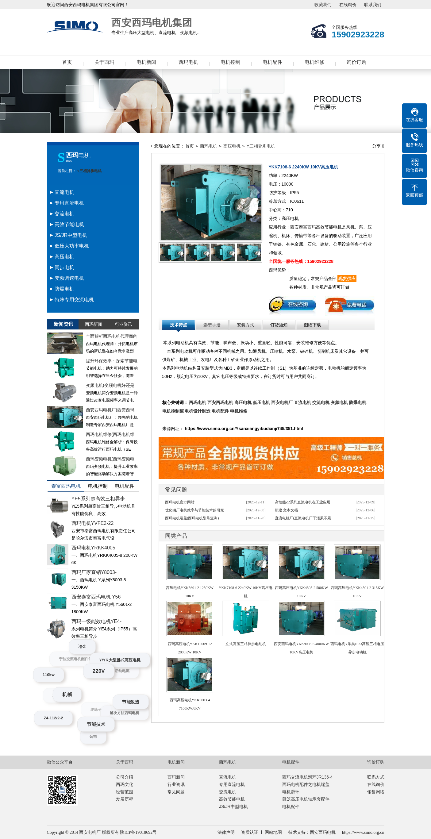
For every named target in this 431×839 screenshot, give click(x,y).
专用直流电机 (232, 784)
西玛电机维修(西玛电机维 (110, 434)
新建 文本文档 (286, 510)
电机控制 (230, 62)
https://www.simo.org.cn (363, 832)
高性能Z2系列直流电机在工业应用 (302, 502)
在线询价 (347, 4)
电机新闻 (146, 62)
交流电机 (227, 791)
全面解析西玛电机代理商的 (111, 336)
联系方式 (375, 777)
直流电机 (227, 777)
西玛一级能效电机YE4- (96, 621)
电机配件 (272, 62)
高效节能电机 (232, 799)
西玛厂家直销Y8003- (94, 572)
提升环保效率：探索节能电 (111, 360)
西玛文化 (124, 784)
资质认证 (249, 832)
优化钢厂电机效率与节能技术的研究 (194, 510)
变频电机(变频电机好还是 (110, 385)
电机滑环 (290, 791)
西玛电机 (188, 62)
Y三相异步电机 (89, 171)
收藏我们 (323, 4)
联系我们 (372, 4)
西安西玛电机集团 (76, 27)
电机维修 (314, 62)
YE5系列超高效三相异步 (98, 498)
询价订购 (356, 62)
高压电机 (232, 146)
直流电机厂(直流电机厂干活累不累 (303, 518)
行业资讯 (176, 784)
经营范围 (124, 791)
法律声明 (226, 832)
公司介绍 (124, 777)
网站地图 (273, 832)
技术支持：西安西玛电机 (312, 832)
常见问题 (176, 791)
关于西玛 (104, 62)
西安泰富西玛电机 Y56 (96, 596)
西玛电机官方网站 (179, 502)
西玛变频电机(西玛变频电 (110, 458)
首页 (67, 62)
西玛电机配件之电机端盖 (305, 784)
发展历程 (124, 799)
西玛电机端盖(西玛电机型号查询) (192, 518)
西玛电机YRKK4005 (93, 547)
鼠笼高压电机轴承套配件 (305, 799)
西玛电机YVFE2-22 (92, 523)
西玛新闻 (176, 777)
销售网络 (375, 791)
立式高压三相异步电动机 (245, 644)
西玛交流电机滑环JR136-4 (307, 777)
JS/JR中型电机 (233, 806)
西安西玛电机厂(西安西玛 (110, 409)
